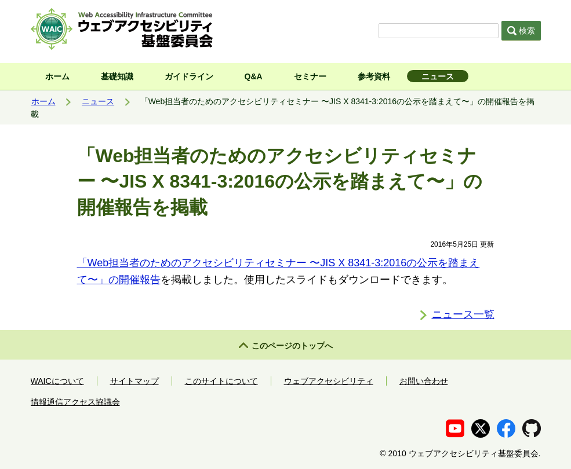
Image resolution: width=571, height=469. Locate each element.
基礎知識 (117, 76)
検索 (521, 30)
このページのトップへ (292, 345)
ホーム (57, 76)
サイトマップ (134, 381)
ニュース (437, 76)
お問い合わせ (423, 381)
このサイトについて (221, 381)
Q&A (254, 76)
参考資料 (374, 76)
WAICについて (57, 381)
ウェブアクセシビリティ (328, 381)
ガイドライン (189, 76)
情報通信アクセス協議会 (75, 401)
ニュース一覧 (463, 314)
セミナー (310, 76)
